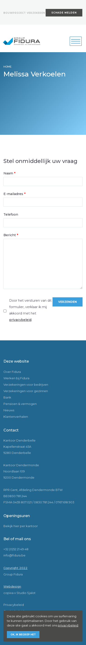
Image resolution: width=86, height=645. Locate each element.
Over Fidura (12, 372)
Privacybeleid (13, 605)
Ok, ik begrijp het (23, 634)
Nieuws (8, 410)
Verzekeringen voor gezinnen (25, 391)
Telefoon (10, 214)
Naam (9, 173)
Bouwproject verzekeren (24, 12)
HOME (7, 66)
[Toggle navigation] (76, 41)
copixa (8, 593)
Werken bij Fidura (16, 378)
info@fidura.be (14, 555)
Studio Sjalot (26, 593)
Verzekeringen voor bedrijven (25, 384)
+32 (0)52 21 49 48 (15, 549)
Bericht (10, 235)
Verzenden (67, 302)
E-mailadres (14, 194)
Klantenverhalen (15, 416)
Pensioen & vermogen (20, 404)
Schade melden (64, 12)
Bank (7, 397)
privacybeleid (20, 320)
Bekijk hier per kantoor (20, 526)
